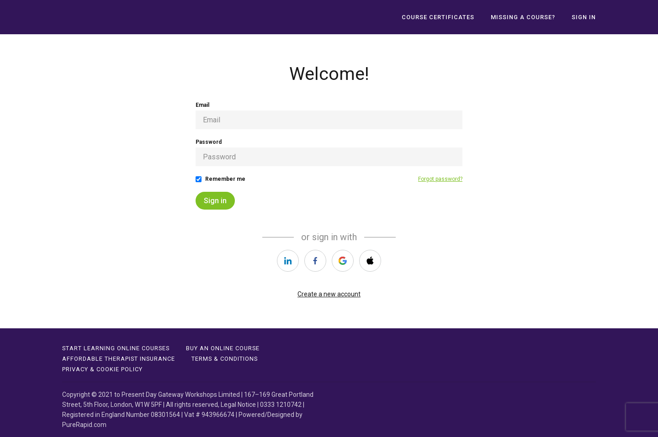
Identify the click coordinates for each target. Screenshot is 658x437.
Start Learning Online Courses (116, 348)
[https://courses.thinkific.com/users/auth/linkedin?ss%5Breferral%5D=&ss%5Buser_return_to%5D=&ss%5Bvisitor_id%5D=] (288, 261)
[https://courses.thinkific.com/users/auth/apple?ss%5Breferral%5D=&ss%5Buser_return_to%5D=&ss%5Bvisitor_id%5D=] (370, 261)
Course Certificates (438, 17)
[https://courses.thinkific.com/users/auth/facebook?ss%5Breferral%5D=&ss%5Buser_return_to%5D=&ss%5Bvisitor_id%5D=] (315, 261)
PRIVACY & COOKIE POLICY (102, 369)
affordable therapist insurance (118, 358)
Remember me (225, 179)
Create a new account (329, 294)
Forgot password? (440, 179)
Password (209, 142)
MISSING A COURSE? (523, 17)
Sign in (215, 200)
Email (202, 105)
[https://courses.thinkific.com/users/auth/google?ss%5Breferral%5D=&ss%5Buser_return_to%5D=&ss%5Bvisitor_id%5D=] (343, 261)
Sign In (584, 17)
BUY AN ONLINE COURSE (223, 348)
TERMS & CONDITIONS (224, 358)
